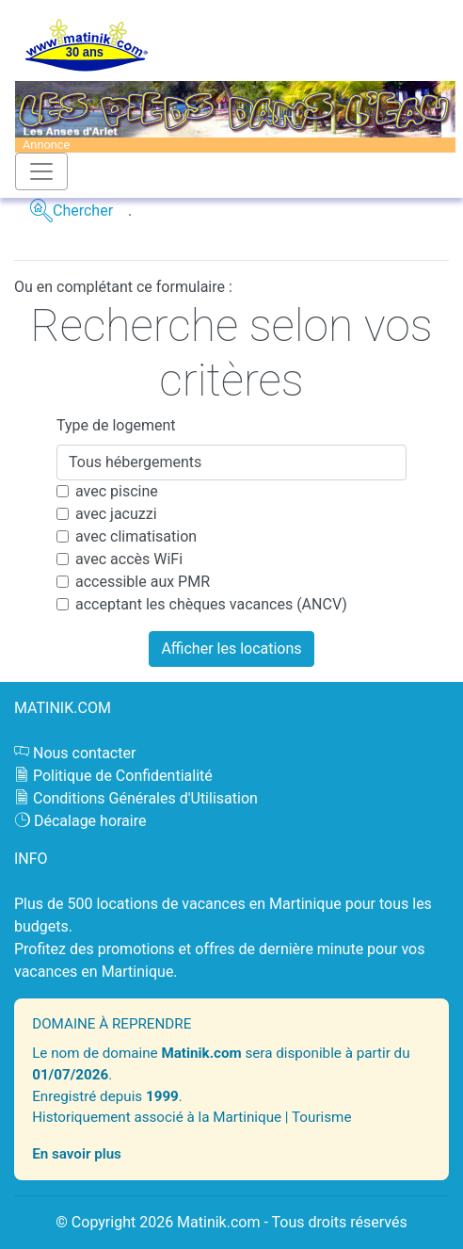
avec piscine (116, 491)
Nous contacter (84, 753)
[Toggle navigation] (41, 171)
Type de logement (116, 425)
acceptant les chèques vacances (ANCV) (211, 604)
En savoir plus (76, 1153)
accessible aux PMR (142, 582)
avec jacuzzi (116, 514)
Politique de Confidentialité (123, 776)
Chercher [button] (83, 210)
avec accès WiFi (129, 559)
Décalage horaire (90, 821)
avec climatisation (136, 536)
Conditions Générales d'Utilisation (145, 798)
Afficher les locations (231, 648)
